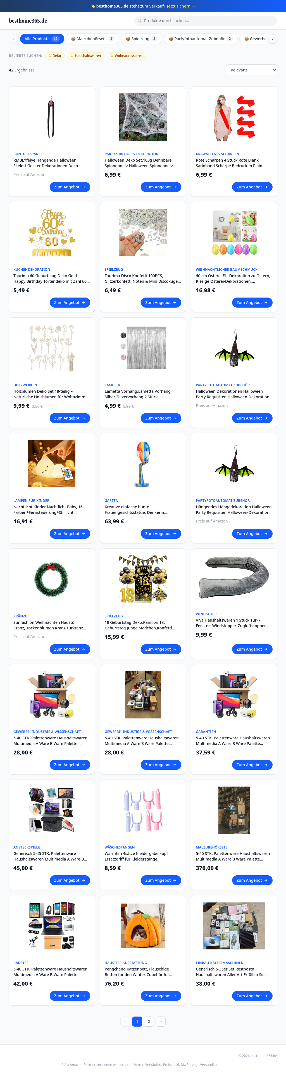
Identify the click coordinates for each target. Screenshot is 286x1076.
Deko (54, 55)
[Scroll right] (272, 38)
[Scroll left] (13, 38)
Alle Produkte (42, 39)
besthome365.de (28, 21)
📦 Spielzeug (142, 39)
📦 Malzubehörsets (93, 39)
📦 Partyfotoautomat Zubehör (201, 39)
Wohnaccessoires (126, 55)
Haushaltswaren (85, 55)
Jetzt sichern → (181, 6)
